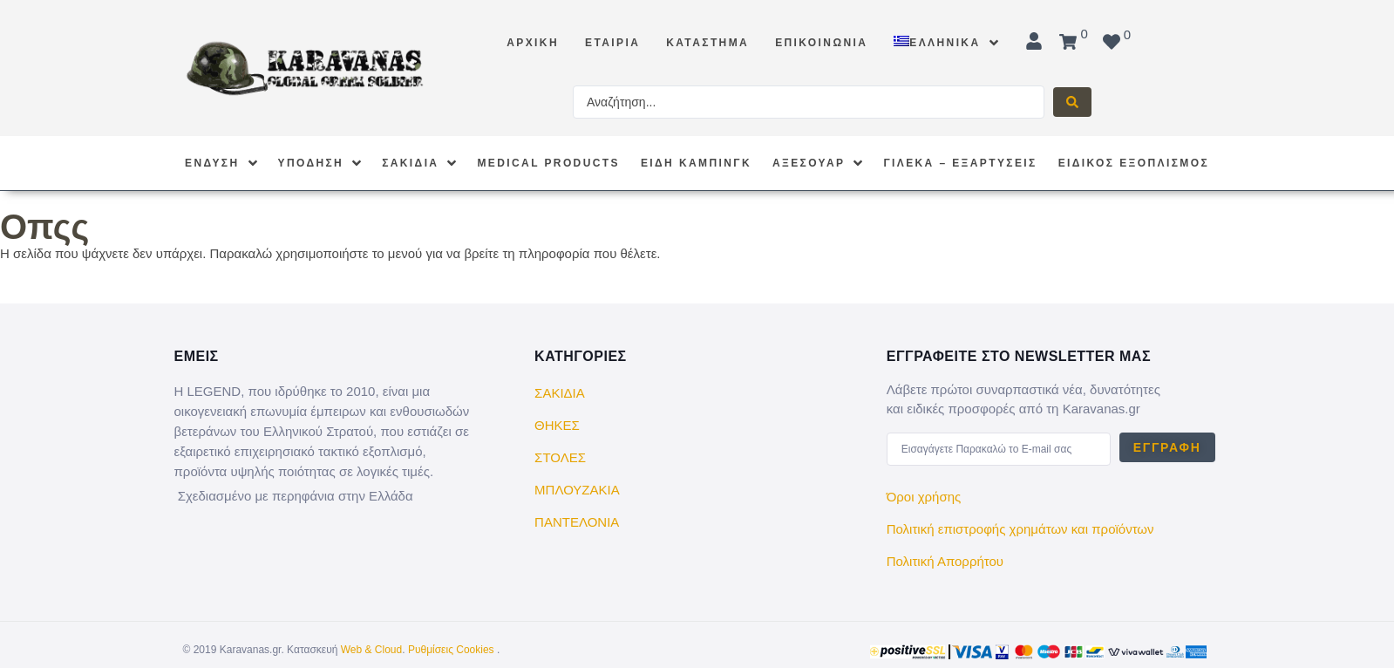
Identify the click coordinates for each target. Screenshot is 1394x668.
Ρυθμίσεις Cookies (451, 650)
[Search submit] (1072, 102)
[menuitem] (945, 34)
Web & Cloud (371, 650)
